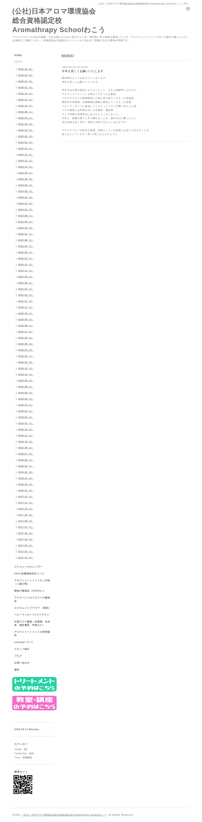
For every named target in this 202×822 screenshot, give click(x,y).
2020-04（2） (26, 350)
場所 (16, 669)
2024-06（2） (26, 185)
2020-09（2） (26, 319)
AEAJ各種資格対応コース (29, 573)
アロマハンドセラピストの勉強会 (32, 599)
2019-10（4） (26, 374)
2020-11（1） (26, 307)
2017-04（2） (26, 545)
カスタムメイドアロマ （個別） (32, 608)
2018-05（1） (26, 466)
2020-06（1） (26, 338)
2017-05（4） (26, 539)
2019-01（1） (26, 423)
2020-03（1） (26, 356)
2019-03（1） (26, 411)
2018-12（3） (26, 429)
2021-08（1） (26, 283)
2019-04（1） (26, 405)
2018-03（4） (26, 478)
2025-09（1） (26, 112)
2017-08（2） (26, 521)
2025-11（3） (26, 99)
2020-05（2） (26, 344)
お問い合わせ (22, 662)
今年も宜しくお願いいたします (82, 71)
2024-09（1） (26, 173)
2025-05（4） (26, 124)
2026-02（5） (26, 81)
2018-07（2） (26, 454)
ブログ (18, 656)
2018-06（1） (26, 460)
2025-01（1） (26, 148)
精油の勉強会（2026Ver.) (29, 590)
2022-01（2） (26, 264)
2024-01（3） (26, 209)
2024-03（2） (26, 203)
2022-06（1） (26, 246)
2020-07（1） (26, 332)
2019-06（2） (26, 393)
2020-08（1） (26, 325)
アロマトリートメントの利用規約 (32, 634)
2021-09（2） (26, 277)
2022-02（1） (26, 258)
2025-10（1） (26, 106)
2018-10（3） (26, 441)
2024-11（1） (26, 161)
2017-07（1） (26, 527)
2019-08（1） (26, 386)
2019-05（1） (26, 399)
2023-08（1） (26, 216)
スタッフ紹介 (22, 649)
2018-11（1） (26, 435)
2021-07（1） (26, 289)
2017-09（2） (26, 515)
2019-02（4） (26, 417)
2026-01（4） (26, 87)
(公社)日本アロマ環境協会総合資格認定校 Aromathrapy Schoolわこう (59, 20)
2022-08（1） (26, 240)
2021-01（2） (26, 301)
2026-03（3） (26, 75)
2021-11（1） (26, 270)
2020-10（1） (26, 313)
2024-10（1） (26, 167)
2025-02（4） (26, 142)
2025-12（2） (26, 93)
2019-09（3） (26, 380)
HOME (18, 55)
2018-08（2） (26, 448)
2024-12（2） (26, 154)
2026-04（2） (26, 69)
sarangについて (23, 642)
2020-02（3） (26, 362)
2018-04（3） (26, 472)
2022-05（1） (26, 252)
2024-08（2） (26, 179)
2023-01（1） (26, 234)
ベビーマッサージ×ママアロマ (31, 614)
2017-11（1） (26, 503)
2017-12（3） (26, 496)
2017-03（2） (26, 551)
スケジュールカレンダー (28, 566)
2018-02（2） (26, 484)
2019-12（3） (26, 368)
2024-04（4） (26, 197)
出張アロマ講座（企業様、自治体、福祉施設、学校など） (32, 623)
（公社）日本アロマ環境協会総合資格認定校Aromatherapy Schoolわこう (64, 815)
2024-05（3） (26, 191)
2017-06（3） (26, 533)
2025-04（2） (26, 130)
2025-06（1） (26, 118)
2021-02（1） (26, 295)
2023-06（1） (26, 222)
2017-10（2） (26, 509)
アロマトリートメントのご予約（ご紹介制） (32, 582)
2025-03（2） (26, 136)
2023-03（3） (26, 228)
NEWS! (18, 61)
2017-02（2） (26, 557)
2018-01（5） (26, 490)
